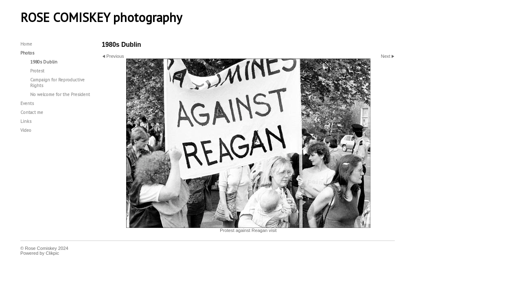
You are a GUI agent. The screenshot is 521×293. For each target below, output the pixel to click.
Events (27, 103)
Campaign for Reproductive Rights (57, 82)
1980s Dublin (43, 62)
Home (26, 44)
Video (25, 130)
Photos (27, 53)
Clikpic (52, 253)
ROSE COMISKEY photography (101, 17)
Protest (37, 71)
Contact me (31, 112)
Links (25, 121)
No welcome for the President (60, 94)
